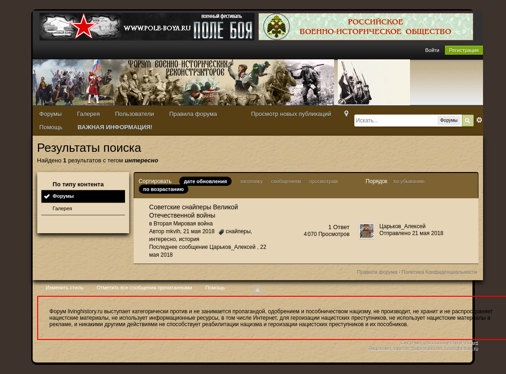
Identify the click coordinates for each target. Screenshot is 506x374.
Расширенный (479, 120)
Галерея (88, 113)
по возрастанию (163, 189)
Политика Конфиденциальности (439, 272)
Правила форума (193, 113)
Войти (432, 50)
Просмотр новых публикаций (291, 113)
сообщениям (286, 181)
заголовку (251, 181)
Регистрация (463, 50)
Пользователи (134, 113)
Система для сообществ (429, 342)
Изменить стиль (65, 287)
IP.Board (468, 342)
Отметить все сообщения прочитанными (144, 287)
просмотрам (323, 181)
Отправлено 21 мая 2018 (411, 233)
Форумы (51, 113)
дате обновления (205, 181)
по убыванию (408, 181)
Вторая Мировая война (183, 223)
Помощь (51, 127)
